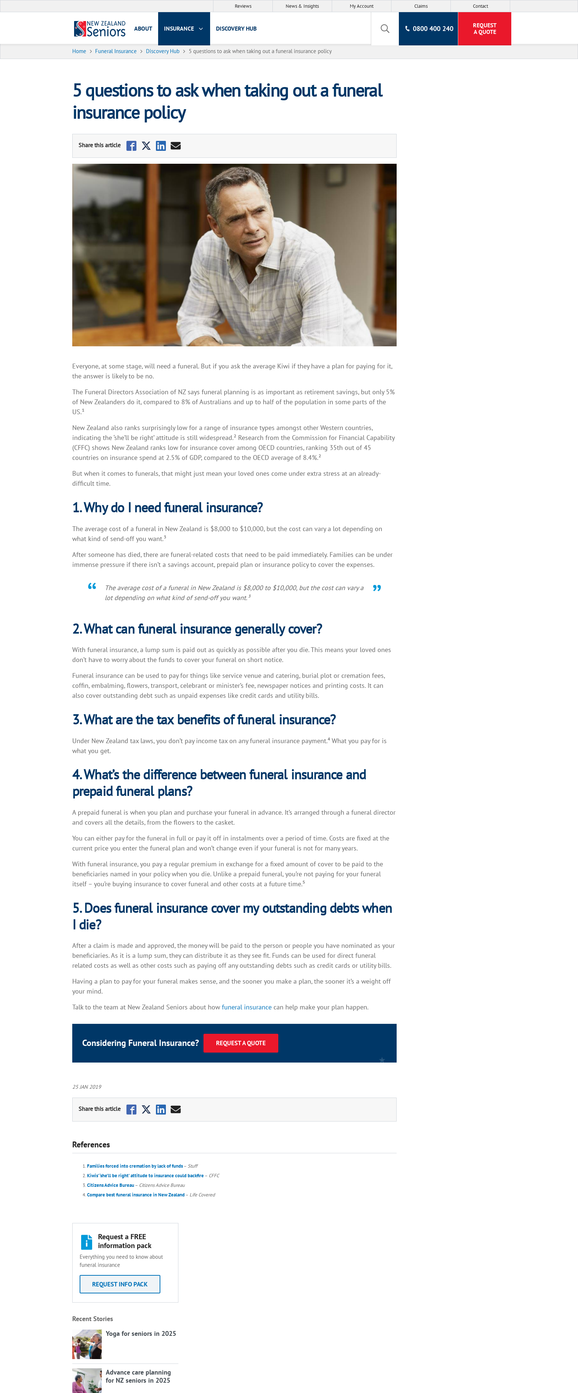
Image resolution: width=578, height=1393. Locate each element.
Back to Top (540, 1222)
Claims (421, 6)
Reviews (243, 6)
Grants (320, 1293)
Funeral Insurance (170, 1259)
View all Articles (428, 345)
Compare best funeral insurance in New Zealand (137, 1195)
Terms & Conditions (337, 1245)
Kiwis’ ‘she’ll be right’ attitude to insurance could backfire (146, 1175)
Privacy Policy (329, 1257)
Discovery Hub (240, 28)
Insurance (188, 28)
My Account (361, 6)
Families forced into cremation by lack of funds (136, 1166)
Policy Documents (334, 1281)
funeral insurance (248, 1006)
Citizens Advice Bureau (111, 1185)
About (148, 28)
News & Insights (302, 6)
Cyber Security (330, 1305)
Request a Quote (242, 1043)
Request (483, 28)
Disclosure (325, 1269)
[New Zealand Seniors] (100, 28)
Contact (480, 6)
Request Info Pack (453, 140)
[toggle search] (383, 28)
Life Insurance (165, 1247)
